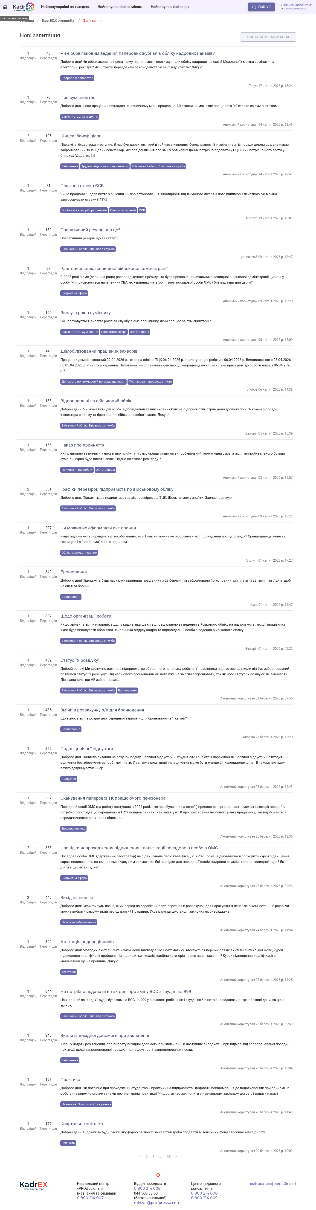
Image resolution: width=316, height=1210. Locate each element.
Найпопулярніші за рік (170, 7)
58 (169, 1157)
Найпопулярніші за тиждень (65, 7)
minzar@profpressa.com (157, 1203)
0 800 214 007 (90, 1198)
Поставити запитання (268, 37)
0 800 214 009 (204, 1198)
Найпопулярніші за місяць (120, 7)
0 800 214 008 (147, 1188)
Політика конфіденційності (272, 1184)
